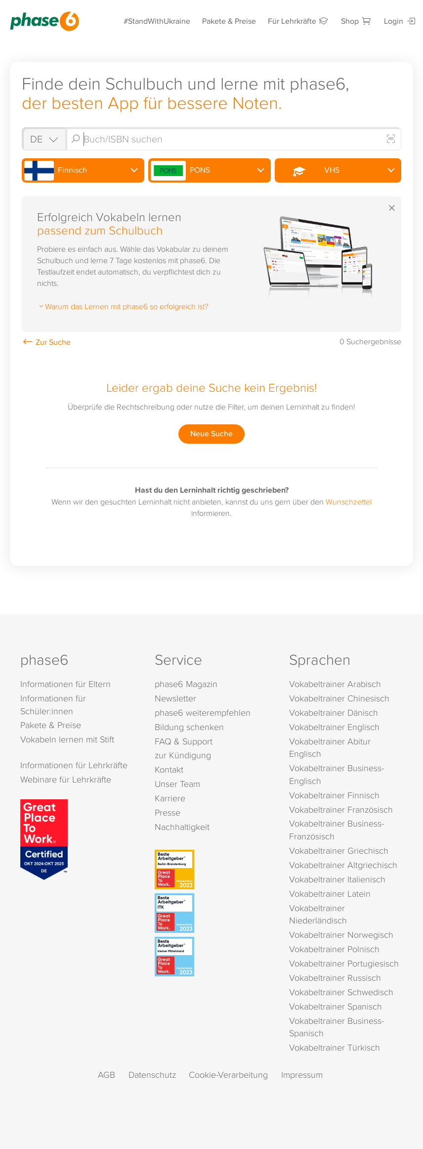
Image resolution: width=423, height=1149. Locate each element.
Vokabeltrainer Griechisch (338, 850)
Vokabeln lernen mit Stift (67, 739)
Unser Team (177, 784)
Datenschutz (152, 1074)
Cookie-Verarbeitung (228, 1074)
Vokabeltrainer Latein (330, 893)
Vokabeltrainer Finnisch (334, 795)
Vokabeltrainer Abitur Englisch (330, 747)
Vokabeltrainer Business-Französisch (336, 829)
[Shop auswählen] (43, 138)
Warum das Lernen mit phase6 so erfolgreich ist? (122, 306)
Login (400, 21)
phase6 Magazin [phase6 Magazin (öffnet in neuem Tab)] (186, 684)
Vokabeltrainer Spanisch (335, 1006)
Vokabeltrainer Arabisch (335, 684)
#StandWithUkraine (157, 21)
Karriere (170, 798)
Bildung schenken (189, 727)
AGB (106, 1074)
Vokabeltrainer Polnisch (334, 949)
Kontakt (169, 769)
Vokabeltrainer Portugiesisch (344, 963)
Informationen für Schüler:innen (53, 704)
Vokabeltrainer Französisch (341, 809)
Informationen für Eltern (65, 684)
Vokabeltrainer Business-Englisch (336, 774)
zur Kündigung (183, 755)
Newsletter (175, 698)
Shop (356, 21)
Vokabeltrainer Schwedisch (341, 992)
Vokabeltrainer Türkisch (334, 1047)
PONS (181, 171)
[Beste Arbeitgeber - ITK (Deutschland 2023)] (213, 913)
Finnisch (55, 171)
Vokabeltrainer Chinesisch (339, 698)
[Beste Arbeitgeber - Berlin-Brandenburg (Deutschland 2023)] (213, 869)
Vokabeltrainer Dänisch (333, 712)
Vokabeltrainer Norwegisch (341, 934)
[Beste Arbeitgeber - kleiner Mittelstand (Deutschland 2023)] (213, 956)
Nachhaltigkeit (182, 827)
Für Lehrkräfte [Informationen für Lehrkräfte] (299, 21)
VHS (308, 170)
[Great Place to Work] (44, 838)
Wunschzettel (349, 501)
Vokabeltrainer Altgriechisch (343, 865)
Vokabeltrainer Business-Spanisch (336, 1027)
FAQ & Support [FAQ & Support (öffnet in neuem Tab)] (183, 741)
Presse (167, 812)
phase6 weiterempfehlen (203, 712)
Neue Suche (211, 433)
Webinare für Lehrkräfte (65, 779)
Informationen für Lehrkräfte (73, 765)
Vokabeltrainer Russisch (335, 977)
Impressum (302, 1074)
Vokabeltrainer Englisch (334, 727)
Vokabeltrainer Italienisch (337, 879)
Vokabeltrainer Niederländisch (318, 914)
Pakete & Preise (229, 21)
